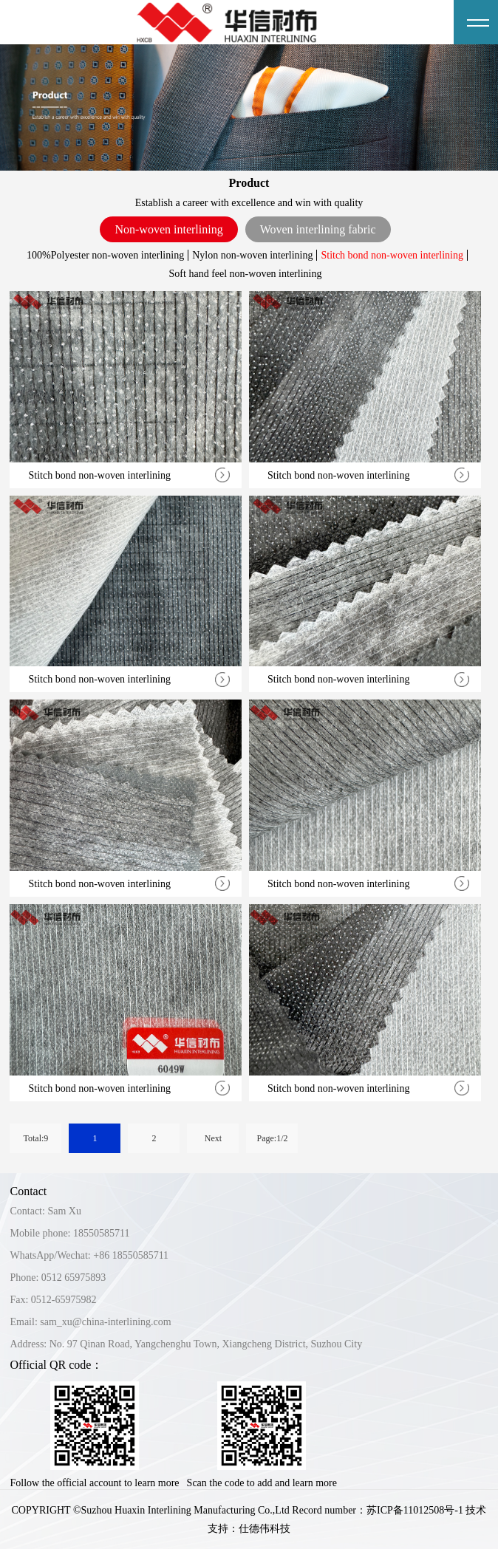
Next (213, 1138)
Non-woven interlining (168, 229)
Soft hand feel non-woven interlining (245, 273)
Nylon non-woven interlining (252, 255)
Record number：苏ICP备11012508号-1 (377, 1510)
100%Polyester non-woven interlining (105, 255)
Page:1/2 (271, 1138)
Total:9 (36, 1138)
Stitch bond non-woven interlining (392, 255)
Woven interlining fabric (318, 229)
